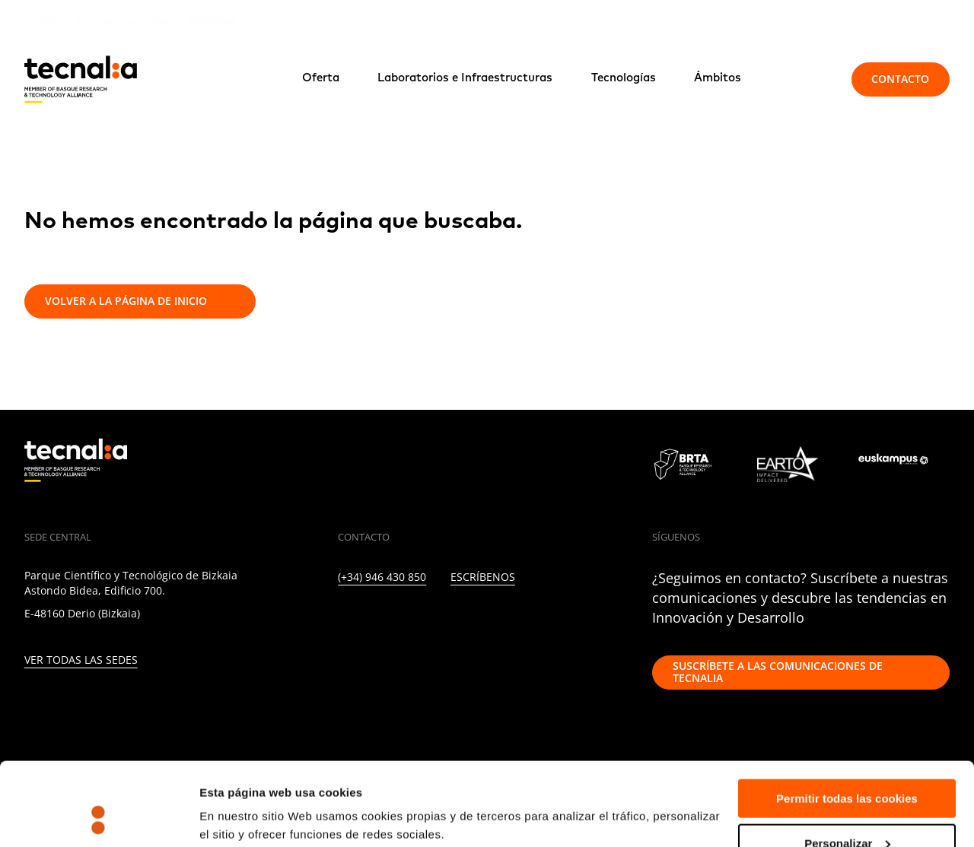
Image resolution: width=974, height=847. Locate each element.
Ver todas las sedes (81, 660)
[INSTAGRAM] (408, 621)
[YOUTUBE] (474, 621)
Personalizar (847, 765)
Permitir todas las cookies (847, 720)
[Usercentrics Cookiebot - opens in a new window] (98, 817)
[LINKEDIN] (343, 621)
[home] (80, 79)
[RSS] (507, 621)
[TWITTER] (375, 621)
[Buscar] (805, 79)
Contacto (900, 78)
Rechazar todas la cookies (846, 809)
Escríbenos (482, 577)
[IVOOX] (540, 621)
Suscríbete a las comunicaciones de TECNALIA (778, 672)
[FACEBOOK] (441, 621)
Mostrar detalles (243, 797)
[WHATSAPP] (573, 621)
